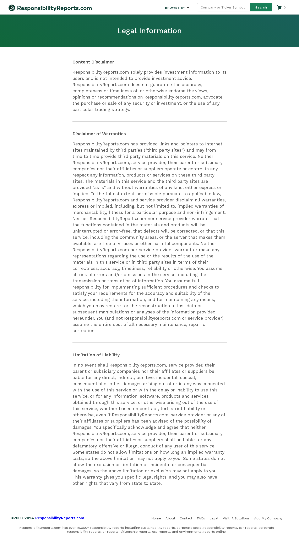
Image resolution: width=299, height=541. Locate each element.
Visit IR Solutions (236, 518)
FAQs (201, 518)
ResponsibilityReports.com (59, 518)
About (170, 518)
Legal (214, 518)
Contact (186, 518)
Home (156, 518)
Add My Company (268, 518)
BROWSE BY (175, 8)
